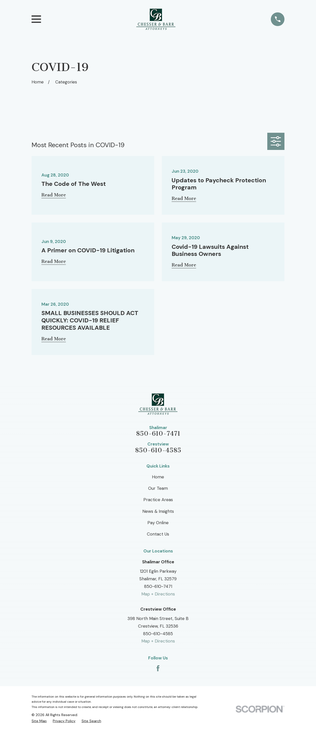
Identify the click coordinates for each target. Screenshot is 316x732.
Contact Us (158, 534)
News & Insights (158, 511)
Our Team (158, 488)
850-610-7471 (158, 434)
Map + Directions (158, 594)
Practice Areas (158, 499)
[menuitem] (39, 721)
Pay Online (158, 522)
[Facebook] (158, 668)
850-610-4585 (158, 450)
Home (158, 477)
